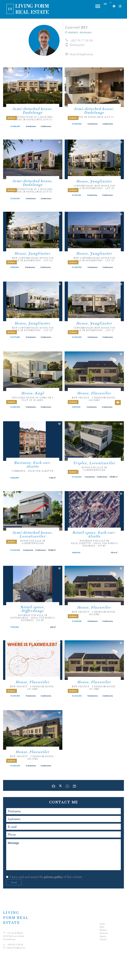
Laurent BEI (76, 27)
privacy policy (53, 877)
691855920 (77, 45)
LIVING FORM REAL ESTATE (15, 917)
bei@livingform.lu (81, 54)
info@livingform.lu (16, 947)
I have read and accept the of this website (46, 877)
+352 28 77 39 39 (81, 40)
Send (14, 882)
